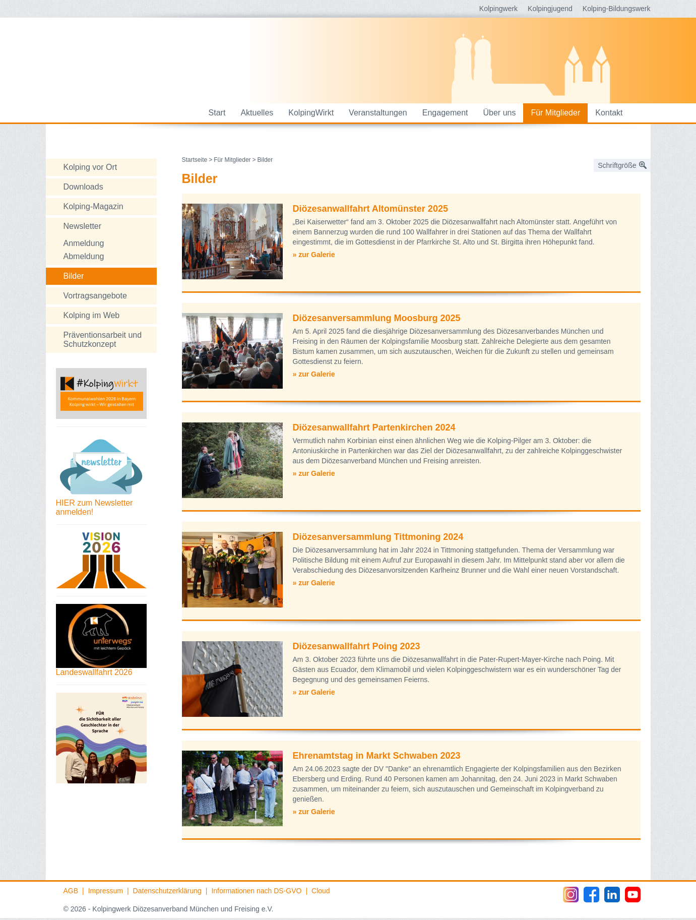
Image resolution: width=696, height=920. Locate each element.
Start (217, 112)
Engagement (445, 112)
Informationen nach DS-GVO (256, 891)
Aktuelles (256, 112)
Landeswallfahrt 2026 (94, 672)
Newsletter (83, 226)
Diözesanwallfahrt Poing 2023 (356, 646)
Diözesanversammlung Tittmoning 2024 (378, 537)
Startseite (195, 159)
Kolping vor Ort (90, 167)
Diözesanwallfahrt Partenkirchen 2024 (374, 427)
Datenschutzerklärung (167, 891)
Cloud (320, 891)
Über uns (499, 112)
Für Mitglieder (555, 112)
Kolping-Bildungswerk (617, 9)
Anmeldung (84, 243)
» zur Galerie (314, 255)
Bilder (74, 276)
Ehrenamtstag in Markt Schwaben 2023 (377, 756)
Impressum (105, 891)
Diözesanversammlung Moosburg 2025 (377, 318)
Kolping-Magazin (93, 206)
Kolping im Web (92, 315)
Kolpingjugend (550, 9)
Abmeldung (84, 256)
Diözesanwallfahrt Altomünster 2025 (370, 209)
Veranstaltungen (378, 112)
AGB (71, 891)
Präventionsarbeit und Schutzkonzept (103, 339)
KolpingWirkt (311, 112)
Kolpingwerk (498, 9)
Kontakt (608, 112)
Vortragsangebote (95, 295)
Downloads (83, 186)
